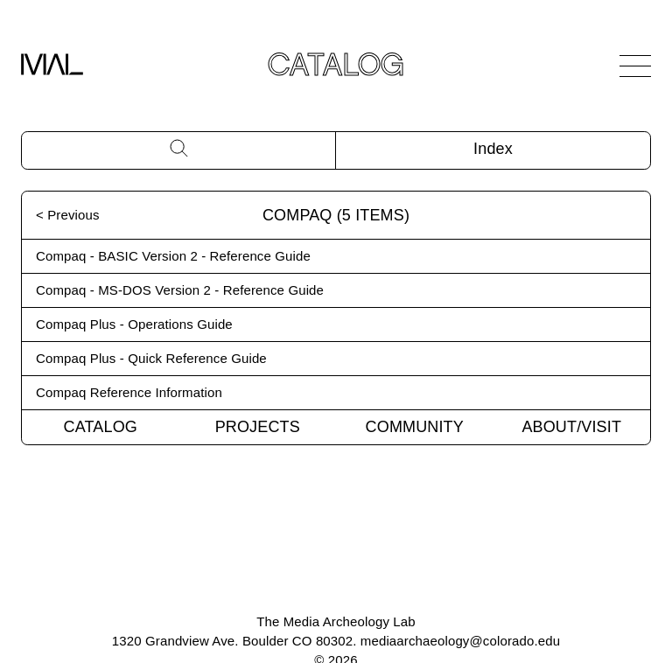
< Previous (68, 214)
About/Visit (571, 427)
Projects (257, 427)
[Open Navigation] (635, 65)
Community (415, 427)
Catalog (100, 427)
